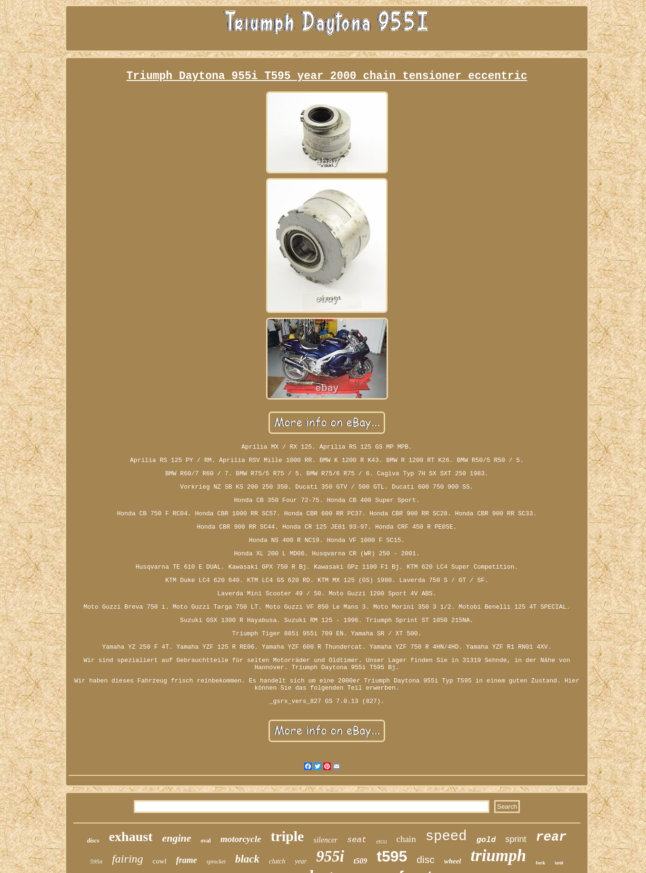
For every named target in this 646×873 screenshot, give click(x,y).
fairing (127, 859)
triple (287, 836)
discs (93, 840)
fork (540, 862)
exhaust (131, 836)
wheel (452, 861)
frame (186, 860)
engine (176, 838)
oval (206, 840)
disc (425, 859)
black (247, 859)
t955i (381, 841)
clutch (277, 861)
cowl (160, 861)
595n (96, 861)
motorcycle (240, 839)
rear (551, 837)
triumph (499, 855)
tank (559, 862)
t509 (360, 861)
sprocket (216, 861)
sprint (515, 839)
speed (446, 836)
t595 (392, 856)
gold (486, 839)
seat (357, 839)
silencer (325, 840)
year (301, 861)
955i (330, 856)
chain (406, 839)
